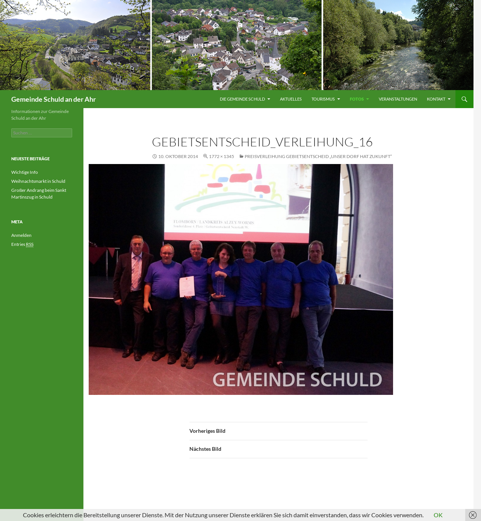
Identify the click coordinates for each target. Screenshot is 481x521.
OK (438, 514)
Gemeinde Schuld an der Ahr (53, 99)
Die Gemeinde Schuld (242, 98)
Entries (22, 244)
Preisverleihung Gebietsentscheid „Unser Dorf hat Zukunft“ (318, 156)
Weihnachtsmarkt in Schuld (38, 181)
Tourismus (323, 98)
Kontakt (436, 98)
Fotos (357, 98)
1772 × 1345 (221, 156)
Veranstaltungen (398, 98)
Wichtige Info (24, 172)
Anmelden (21, 235)
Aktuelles (291, 98)
